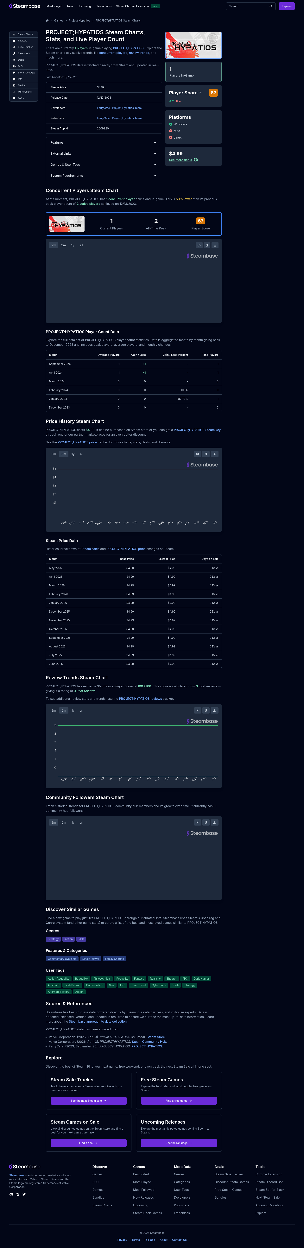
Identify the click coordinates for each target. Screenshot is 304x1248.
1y (72, 245)
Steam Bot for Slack (270, 1190)
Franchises (182, 1213)
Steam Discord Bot (269, 1182)
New (70, 6)
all (81, 245)
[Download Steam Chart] (215, 245)
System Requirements (104, 175)
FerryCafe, (104, 107)
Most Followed (144, 1190)
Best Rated (141, 1174)
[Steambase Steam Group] (17, 1194)
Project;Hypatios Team (127, 107)
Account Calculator (269, 1205)
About (164, 1239)
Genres (179, 1174)
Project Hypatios (79, 20)
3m (63, 245)
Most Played (54, 6)
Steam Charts (102, 1205)
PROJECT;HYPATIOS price (77, 442)
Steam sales (90, 549)
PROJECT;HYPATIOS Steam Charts (118, 20)
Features (104, 142)
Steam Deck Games (147, 1213)
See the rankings (179, 1143)
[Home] (47, 20)
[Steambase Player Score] (200, 92)
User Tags (181, 1190)
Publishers (181, 1205)
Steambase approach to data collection (98, 1021)
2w (53, 245)
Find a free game (179, 1100)
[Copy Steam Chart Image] (207, 245)
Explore (287, 6)
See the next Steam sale (89, 1100)
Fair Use (149, 1239)
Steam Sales (103, 6)
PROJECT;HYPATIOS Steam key (197, 430)
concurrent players (113, 53)
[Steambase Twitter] (24, 1194)
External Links (104, 153)
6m (63, 454)
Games (58, 20)
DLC (95, 1182)
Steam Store (156, 1037)
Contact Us (179, 1239)
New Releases (143, 1197)
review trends (139, 53)
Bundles (98, 1197)
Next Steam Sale (268, 1197)
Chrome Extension (269, 1174)
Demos (97, 1190)
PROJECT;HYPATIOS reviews (140, 699)
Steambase (16, 1175)
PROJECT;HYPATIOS (128, 48)
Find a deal (88, 1143)
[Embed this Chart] (199, 245)
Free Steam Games (228, 1190)
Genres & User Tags (104, 164)
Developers (182, 1197)
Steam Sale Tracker (229, 1174)
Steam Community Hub (149, 1042)
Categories (182, 1182)
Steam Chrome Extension (132, 6)
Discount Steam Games (232, 1182)
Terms (136, 1239)
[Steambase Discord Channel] (11, 1194)
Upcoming (84, 6)
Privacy (122, 1239)
